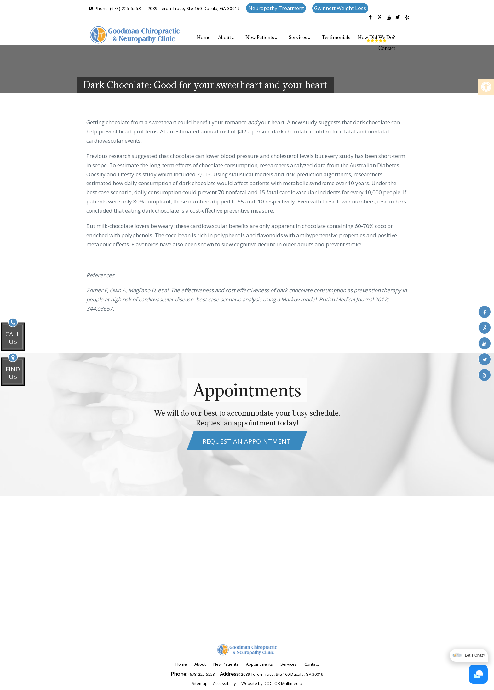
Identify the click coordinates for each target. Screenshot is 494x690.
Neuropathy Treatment (276, 8)
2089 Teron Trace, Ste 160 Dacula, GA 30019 (193, 8)
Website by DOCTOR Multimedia (271, 683)
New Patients (259, 37)
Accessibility (224, 683)
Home (203, 37)
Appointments (259, 664)
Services (298, 37)
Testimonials (336, 37)
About (224, 37)
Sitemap (200, 683)
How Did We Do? (376, 37)
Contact (386, 48)
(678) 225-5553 (125, 8)
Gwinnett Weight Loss (340, 8)
